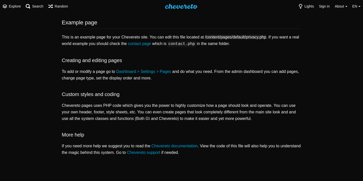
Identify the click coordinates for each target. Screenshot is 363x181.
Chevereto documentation (175, 145)
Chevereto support (143, 152)
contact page (139, 43)
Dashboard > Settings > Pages (143, 71)
